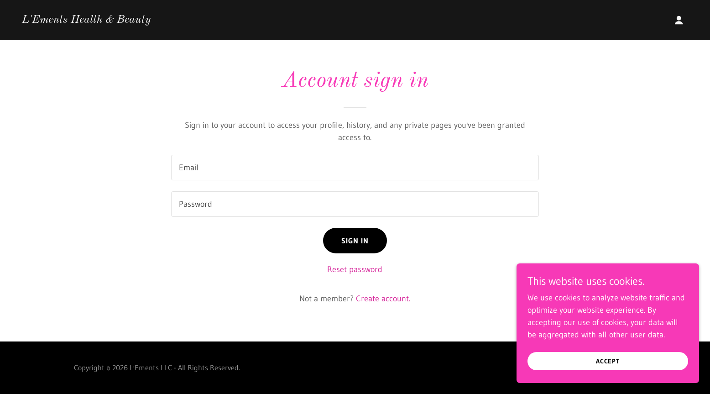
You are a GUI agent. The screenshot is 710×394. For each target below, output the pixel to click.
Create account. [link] (383, 299)
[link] (86, 20)
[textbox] (354, 167)
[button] (679, 20)
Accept (608, 361)
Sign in (355, 240)
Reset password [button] (354, 269)
